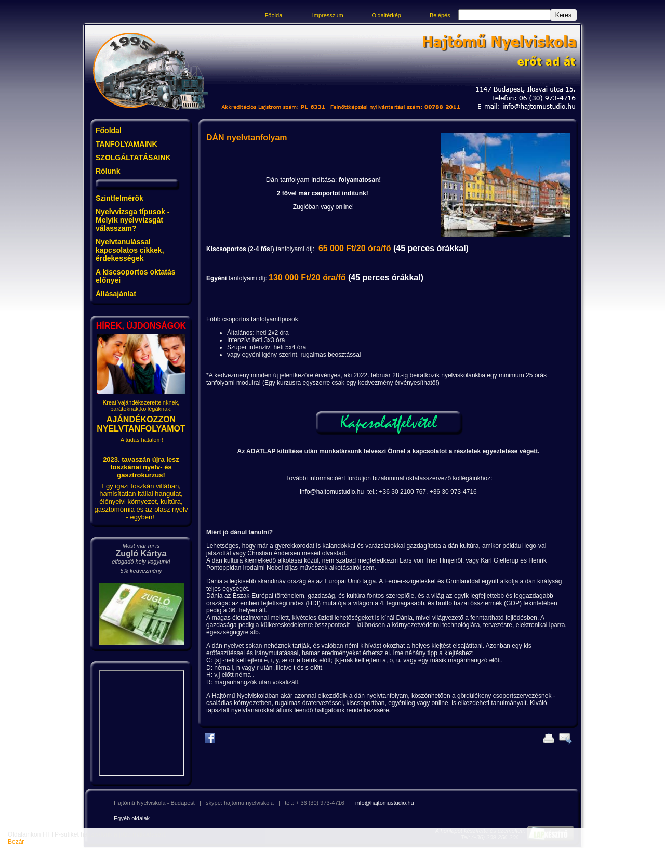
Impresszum (327, 15)
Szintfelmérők (119, 198)
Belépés (440, 15)
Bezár (16, 841)
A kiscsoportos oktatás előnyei (136, 276)
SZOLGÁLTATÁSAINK (133, 157)
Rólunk (108, 171)
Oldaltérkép (386, 15)
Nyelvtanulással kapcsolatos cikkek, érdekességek (130, 250)
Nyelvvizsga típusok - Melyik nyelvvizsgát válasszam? (132, 219)
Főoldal (274, 15)
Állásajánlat (116, 294)
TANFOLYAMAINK (126, 144)
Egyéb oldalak (132, 818)
